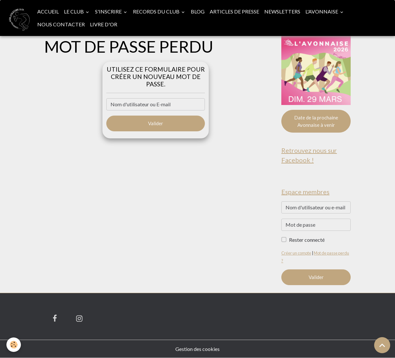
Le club (74, 11)
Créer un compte (296, 253)
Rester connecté (307, 240)
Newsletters (282, 11)
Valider (155, 123)
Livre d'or (103, 24)
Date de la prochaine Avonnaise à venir (316, 121)
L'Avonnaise (322, 11)
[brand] (17, 18)
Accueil (48, 11)
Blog (198, 11)
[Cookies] (13, 344)
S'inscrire (109, 11)
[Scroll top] (382, 345)
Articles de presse (234, 11)
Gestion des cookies (197, 349)
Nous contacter (61, 24)
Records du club (156, 11)
